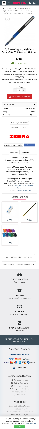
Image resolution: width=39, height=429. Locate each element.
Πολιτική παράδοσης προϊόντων (19, 409)
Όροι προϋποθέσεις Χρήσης (19, 406)
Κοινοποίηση (29, 145)
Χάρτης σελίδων (19, 392)
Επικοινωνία (21, 395)
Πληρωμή (25, 152)
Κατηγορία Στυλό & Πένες (19, 127)
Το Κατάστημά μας (19, 380)
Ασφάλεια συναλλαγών (19, 415)
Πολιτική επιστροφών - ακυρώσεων (20, 412)
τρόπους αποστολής (23, 190)
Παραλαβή (14, 152)
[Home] (3, 8)
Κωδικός (19, 123)
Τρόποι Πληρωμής (19, 383)
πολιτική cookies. (30, 423)
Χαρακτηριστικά (9, 105)
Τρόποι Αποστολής (19, 386)
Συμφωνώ (19, 427)
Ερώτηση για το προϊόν (13, 145)
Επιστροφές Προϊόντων (19, 389)
